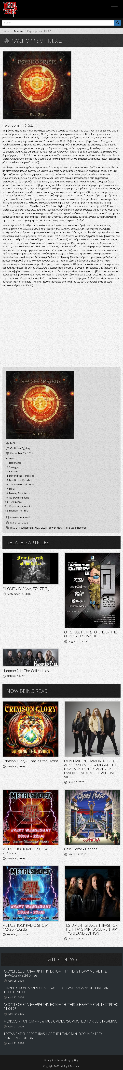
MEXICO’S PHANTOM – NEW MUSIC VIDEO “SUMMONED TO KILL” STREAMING (60, 1021)
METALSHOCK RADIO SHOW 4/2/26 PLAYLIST (25, 927)
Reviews (18, 31)
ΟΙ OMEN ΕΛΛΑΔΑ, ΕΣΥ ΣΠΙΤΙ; (25, 588)
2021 (44, 527)
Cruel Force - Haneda (81, 848)
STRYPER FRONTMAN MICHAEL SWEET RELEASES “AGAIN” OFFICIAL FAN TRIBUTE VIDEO (56, 990)
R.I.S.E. (13, 527)
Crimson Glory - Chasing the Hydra (30, 760)
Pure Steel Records (76, 527)
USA (37, 527)
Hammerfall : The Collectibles (25, 670)
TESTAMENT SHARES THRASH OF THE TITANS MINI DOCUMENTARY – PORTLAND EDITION (91, 929)
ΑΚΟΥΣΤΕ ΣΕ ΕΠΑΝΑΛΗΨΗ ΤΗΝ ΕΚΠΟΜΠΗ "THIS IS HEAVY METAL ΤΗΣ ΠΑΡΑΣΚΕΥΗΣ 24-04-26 (55, 973)
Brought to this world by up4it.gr (61, 1060)
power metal (56, 527)
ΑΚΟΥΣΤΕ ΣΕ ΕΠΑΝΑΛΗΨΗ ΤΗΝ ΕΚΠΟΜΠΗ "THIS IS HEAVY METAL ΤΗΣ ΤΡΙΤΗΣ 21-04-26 (61, 1006)
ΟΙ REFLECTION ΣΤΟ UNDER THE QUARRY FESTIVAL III (90, 634)
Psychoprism (26, 527)
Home (6, 31)
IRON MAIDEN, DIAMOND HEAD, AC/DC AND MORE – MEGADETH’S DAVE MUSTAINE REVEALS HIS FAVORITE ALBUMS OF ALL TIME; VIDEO (91, 768)
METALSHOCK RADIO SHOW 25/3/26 (25, 850)
